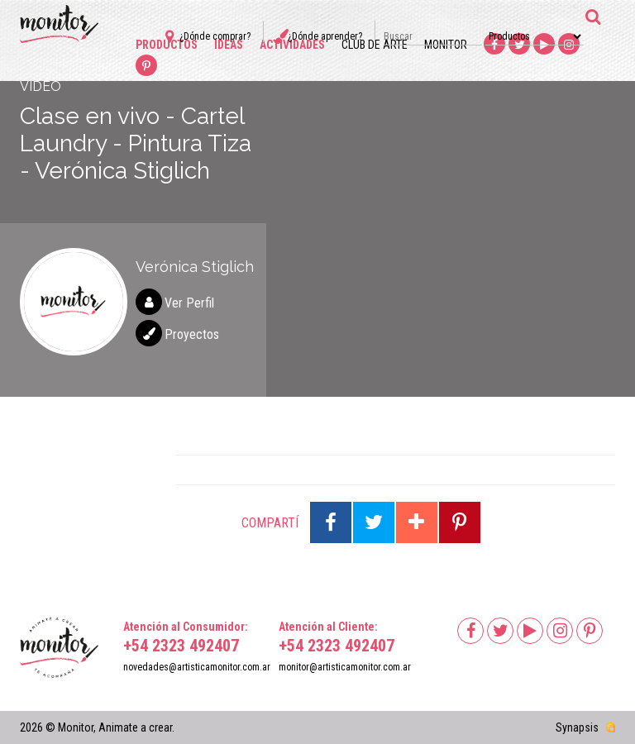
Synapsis (577, 727)
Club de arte (374, 44)
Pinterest (146, 66)
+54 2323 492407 (181, 646)
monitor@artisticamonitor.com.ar (345, 667)
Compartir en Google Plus (416, 522)
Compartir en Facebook (330, 522)
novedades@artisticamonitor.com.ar (196, 667)
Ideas (228, 44)
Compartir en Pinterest (459, 522)
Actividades (292, 44)
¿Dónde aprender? (325, 36)
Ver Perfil (189, 303)
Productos (167, 44)
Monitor (445, 44)
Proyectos (192, 334)
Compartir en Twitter (373, 522)
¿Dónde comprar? (215, 36)
